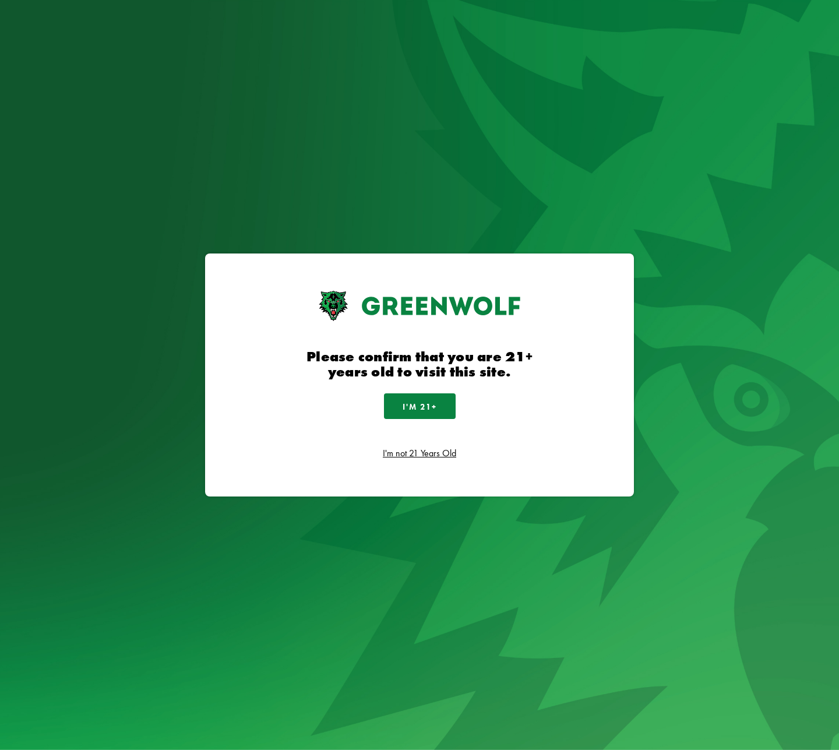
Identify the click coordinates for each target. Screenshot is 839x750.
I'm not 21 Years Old (419, 453)
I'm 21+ (420, 407)
